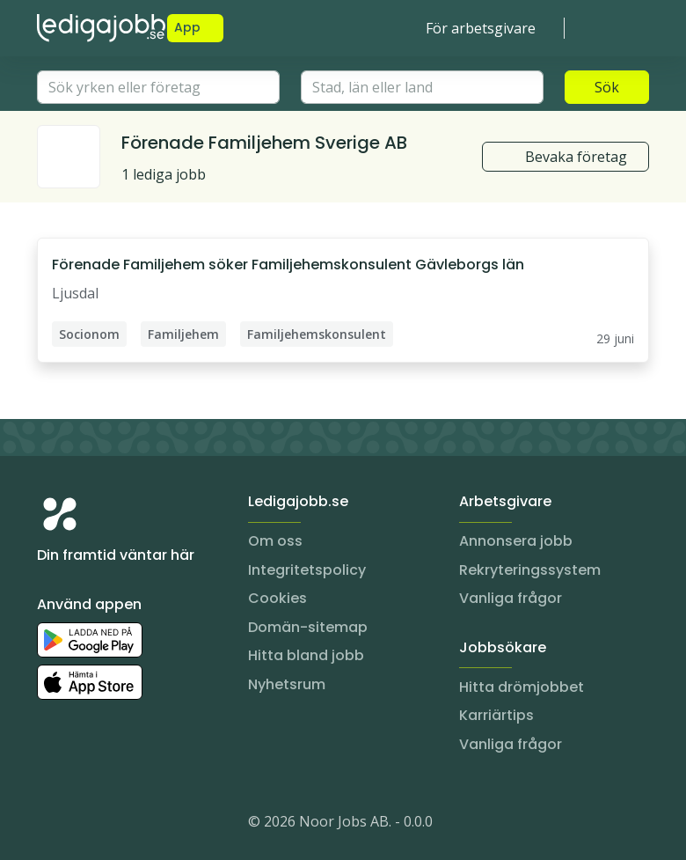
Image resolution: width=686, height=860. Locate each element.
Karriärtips (496, 715)
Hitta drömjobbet (521, 687)
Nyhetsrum (286, 684)
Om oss (275, 541)
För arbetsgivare (481, 28)
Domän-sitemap (308, 627)
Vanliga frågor (510, 598)
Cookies (277, 598)
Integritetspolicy (307, 570)
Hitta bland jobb (306, 655)
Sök (607, 87)
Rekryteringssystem (530, 570)
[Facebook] (121, 825)
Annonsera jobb (516, 541)
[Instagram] (51, 825)
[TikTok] (156, 825)
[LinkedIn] (86, 825)
